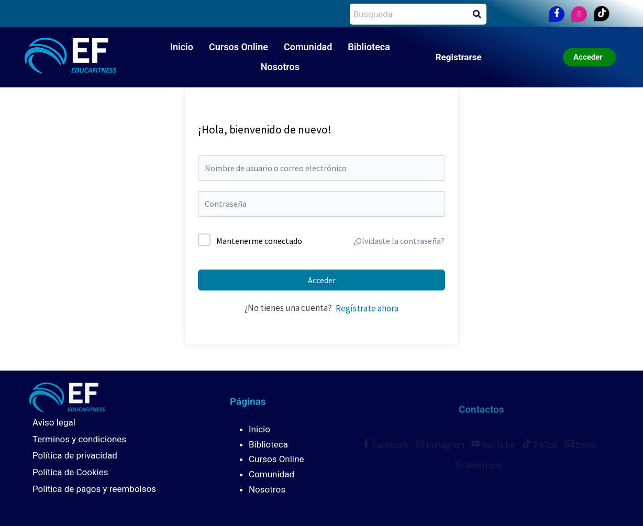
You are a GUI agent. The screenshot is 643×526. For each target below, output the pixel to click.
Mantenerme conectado (259, 241)
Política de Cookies (70, 472)
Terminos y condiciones (79, 439)
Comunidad (308, 46)
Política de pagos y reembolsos (94, 489)
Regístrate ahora (367, 308)
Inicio (181, 46)
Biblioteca (369, 46)
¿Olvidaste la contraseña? (399, 241)
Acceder (322, 280)
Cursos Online (238, 46)
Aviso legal (53, 422)
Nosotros (280, 66)
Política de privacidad (74, 455)
